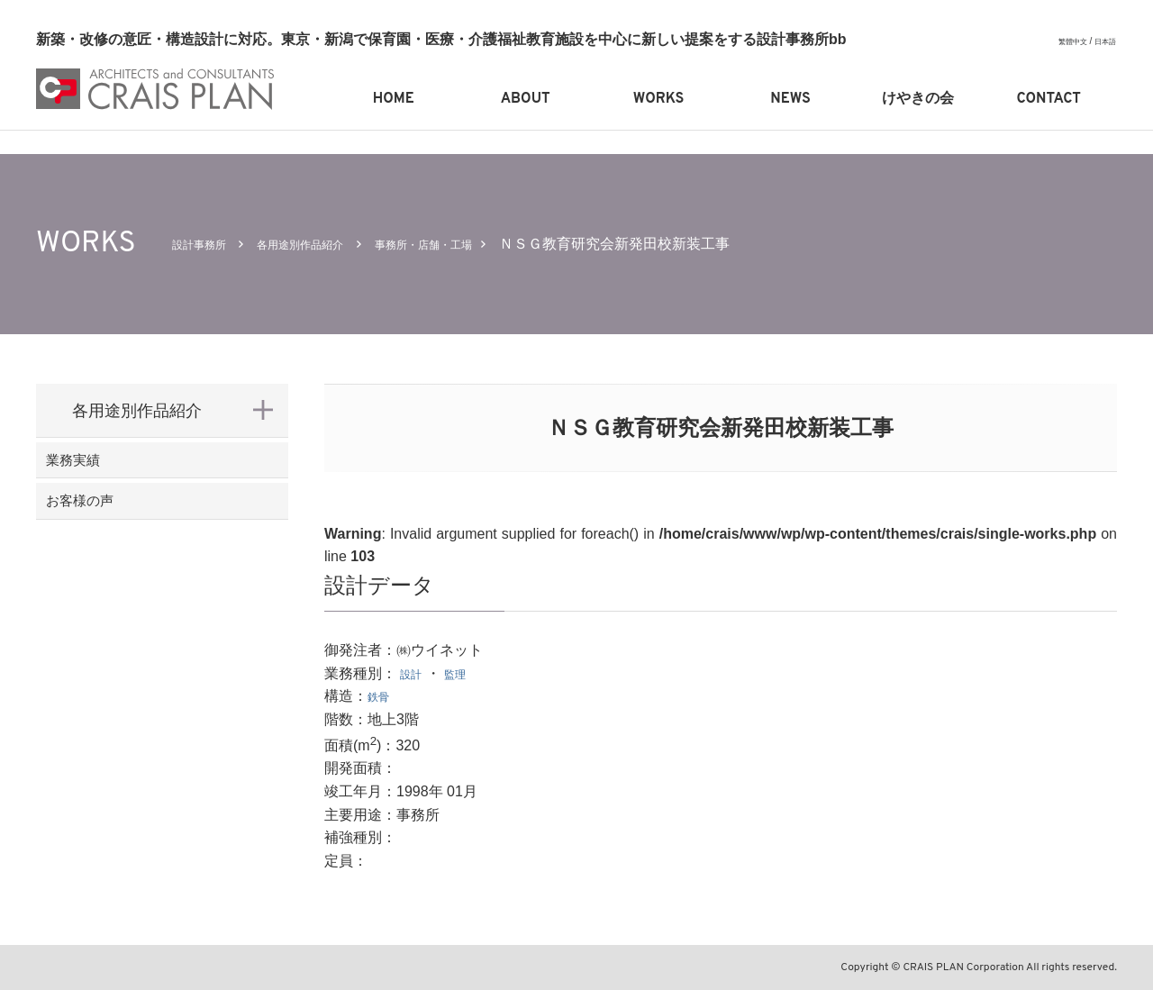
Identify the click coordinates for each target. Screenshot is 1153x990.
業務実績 (104, 469)
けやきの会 (918, 99)
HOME (393, 99)
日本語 (1102, 41)
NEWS (790, 99)
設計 (414, 673)
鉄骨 (382, 696)
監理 (465, 673)
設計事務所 (208, 243)
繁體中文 (1064, 41)
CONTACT (1049, 99)
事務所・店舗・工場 (486, 243)
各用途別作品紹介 (332, 243)
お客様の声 (112, 528)
